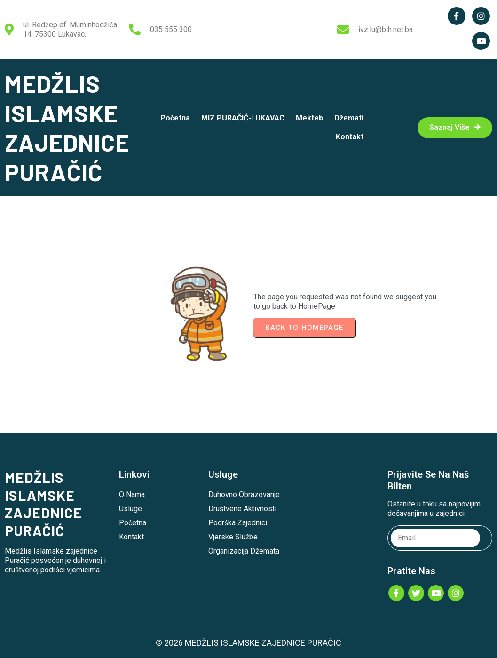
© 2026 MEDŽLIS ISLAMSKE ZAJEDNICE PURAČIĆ (248, 643)
